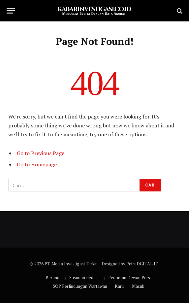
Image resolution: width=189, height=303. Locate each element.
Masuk (138, 286)
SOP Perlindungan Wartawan (80, 286)
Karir (119, 286)
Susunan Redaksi (85, 278)
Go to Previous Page (40, 153)
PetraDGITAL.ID (142, 264)
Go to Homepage (37, 164)
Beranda (54, 278)
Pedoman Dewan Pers (129, 278)
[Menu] (11, 10)
